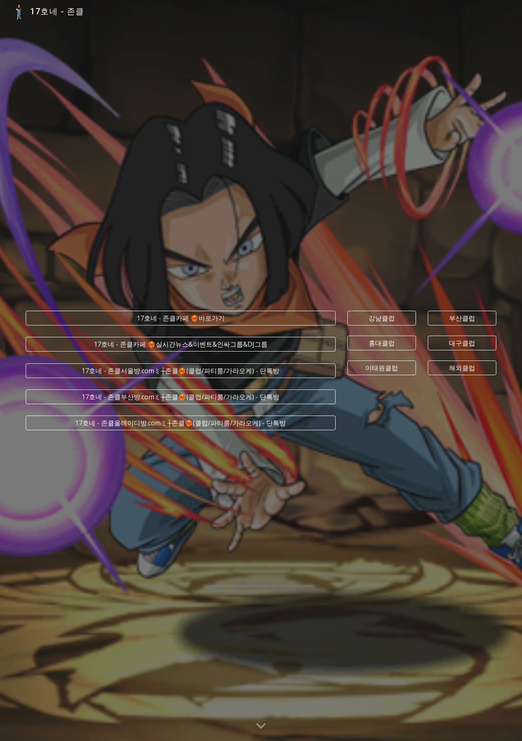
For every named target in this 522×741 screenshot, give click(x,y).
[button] (261, 726)
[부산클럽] (462, 318)
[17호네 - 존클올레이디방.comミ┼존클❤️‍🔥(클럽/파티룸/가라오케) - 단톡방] (180, 423)
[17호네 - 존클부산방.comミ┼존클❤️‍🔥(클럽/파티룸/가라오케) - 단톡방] (180, 397)
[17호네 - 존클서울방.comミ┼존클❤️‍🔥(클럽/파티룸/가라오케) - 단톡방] (180, 371)
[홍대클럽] (382, 343)
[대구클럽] (462, 343)
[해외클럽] (462, 368)
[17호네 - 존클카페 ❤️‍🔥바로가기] (180, 318)
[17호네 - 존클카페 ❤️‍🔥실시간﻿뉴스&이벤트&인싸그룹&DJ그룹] (180, 344)
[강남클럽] (382, 318)
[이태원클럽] (382, 368)
